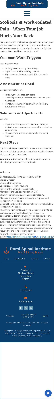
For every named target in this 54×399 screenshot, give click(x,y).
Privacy (10, 316)
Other (34, 259)
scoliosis (20, 259)
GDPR (45, 316)
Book (47, 259)
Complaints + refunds (28, 316)
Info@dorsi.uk (25, 301)
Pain (6, 259)
